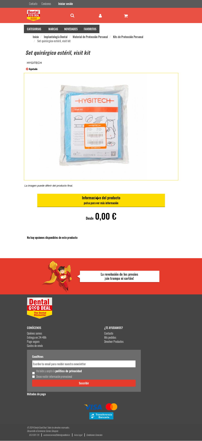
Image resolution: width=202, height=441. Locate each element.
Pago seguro (33, 342)
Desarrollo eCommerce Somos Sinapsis (42, 431)
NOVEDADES (71, 29)
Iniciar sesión (65, 4)
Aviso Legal (78, 435)
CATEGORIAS (34, 29)
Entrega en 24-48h (36, 337)
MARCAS (53, 29)
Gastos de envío (35, 346)
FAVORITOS (90, 29)
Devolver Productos (114, 342)
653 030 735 (34, 435)
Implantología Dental (56, 37)
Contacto (108, 333)
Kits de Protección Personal (128, 37)
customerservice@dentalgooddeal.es (56, 435)
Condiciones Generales (94, 435)
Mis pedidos (110, 337)
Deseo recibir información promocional (54, 376)
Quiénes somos (34, 333)
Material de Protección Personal (90, 37)
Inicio (36, 37)
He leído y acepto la (59, 371)
